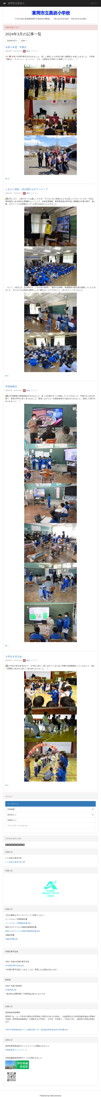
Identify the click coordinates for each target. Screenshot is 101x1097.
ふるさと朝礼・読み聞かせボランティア (26, 189)
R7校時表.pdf (10, 990)
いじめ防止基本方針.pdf (15, 862)
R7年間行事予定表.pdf (14, 966)
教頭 (26, 51)
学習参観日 (11, 386)
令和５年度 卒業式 (16, 47)
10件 (24, 41)
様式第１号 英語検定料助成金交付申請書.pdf (49, 1030)
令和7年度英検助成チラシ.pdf (17, 1030)
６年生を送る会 (13, 656)
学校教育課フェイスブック (16, 1050)
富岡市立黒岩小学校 (18, 3)
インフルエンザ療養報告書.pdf (17, 923)
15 (7, 179)
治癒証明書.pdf (11, 939)
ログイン (94, 3)
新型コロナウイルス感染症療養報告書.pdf (22, 931)
